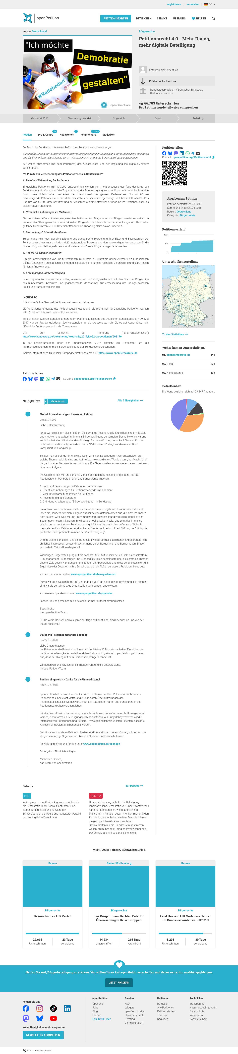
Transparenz (197, 1003)
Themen (162, 1015)
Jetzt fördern (119, 982)
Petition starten (116, 18)
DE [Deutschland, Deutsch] (208, 4)
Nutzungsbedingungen (203, 1007)
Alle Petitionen (165, 1007)
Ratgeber (162, 1003)
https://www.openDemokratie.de (118, 353)
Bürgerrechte (147, 31)
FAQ (127, 1003)
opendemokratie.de (178, 354)
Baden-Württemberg (119, 863)
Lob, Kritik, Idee (101, 1019)
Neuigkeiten (67, 133)
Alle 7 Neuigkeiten (129, 400)
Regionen (162, 1019)
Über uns (97, 1003)
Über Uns (179, 18)
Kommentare (88, 133)
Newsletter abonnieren (43, 1035)
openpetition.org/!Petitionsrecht (95, 378)
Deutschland (39, 31)
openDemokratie (134, 1011)
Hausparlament (134, 1015)
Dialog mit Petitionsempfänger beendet (63, 634)
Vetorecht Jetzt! (134, 1022)
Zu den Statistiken (173, 334)
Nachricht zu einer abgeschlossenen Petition (66, 414)
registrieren (174, 4)
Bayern (52, 863)
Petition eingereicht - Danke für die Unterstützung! (70, 679)
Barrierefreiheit (198, 1019)
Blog (95, 1011)
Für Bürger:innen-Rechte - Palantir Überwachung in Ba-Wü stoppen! (119, 918)
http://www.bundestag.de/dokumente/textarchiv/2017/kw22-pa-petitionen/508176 (72, 336)
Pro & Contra (45, 133)
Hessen (185, 863)
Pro (26, 795)
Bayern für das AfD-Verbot (52, 916)
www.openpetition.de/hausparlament (93, 574)
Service (162, 18)
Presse (96, 1015)
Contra (96, 795)
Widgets (129, 1007)
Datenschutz (197, 1011)
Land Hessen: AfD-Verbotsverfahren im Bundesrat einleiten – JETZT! (185, 918)
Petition (27, 134)
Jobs (95, 1007)
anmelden (193, 4)
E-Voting (130, 1019)
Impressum (196, 1015)
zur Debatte (133, 785)
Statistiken (108, 134)
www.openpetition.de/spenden (94, 593)
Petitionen (144, 18)
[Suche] (213, 18)
